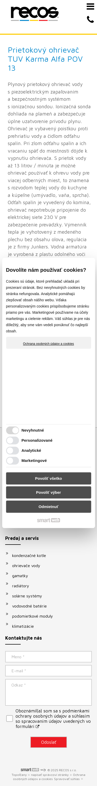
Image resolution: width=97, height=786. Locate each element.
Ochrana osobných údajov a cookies (48, 344)
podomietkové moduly (32, 616)
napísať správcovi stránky (50, 775)
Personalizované (37, 440)
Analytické (31, 450)
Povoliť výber (48, 492)
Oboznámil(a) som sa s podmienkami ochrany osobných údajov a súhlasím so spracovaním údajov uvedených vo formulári (53, 718)
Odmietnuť (48, 506)
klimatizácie (23, 626)
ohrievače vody (26, 565)
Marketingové (34, 461)
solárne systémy (27, 596)
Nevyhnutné (32, 430)
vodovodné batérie (29, 606)
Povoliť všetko (48, 478)
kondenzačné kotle (29, 555)
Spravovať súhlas (67, 779)
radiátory (20, 585)
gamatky (20, 575)
